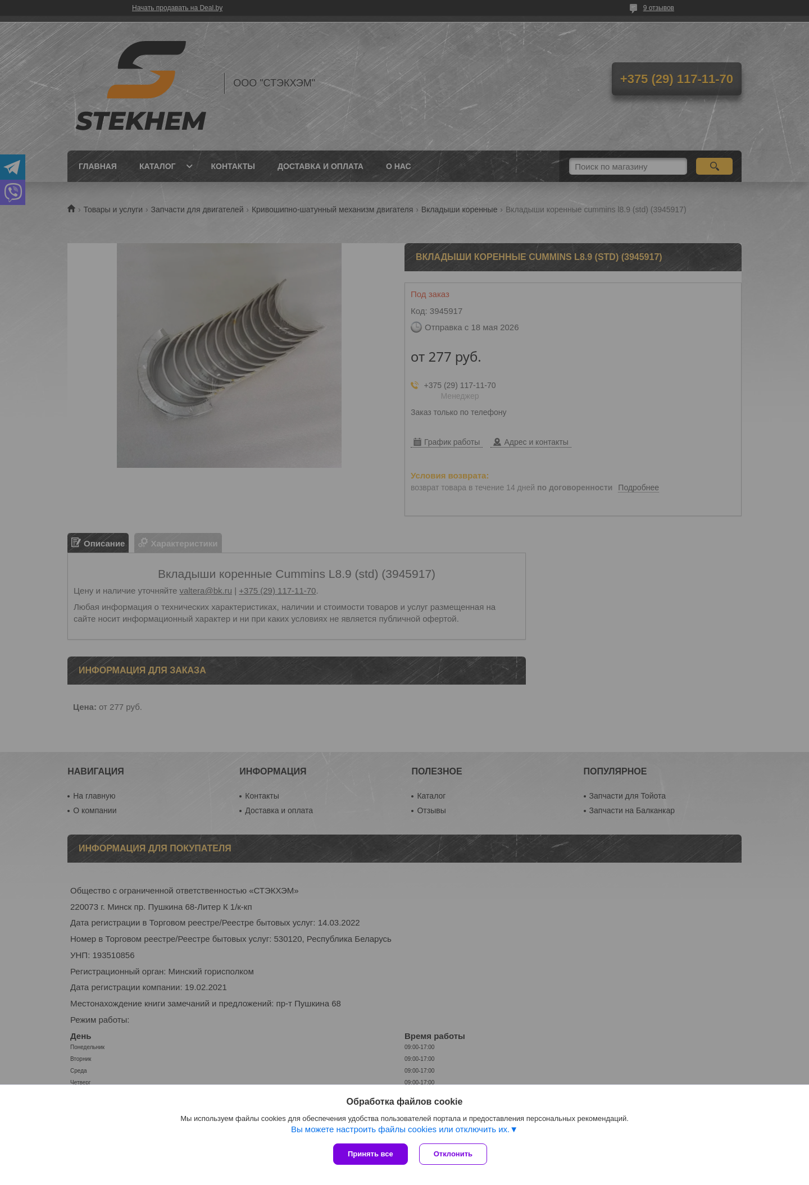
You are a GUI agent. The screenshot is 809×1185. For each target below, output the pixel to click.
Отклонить (453, 1154)
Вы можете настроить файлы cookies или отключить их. (400, 1129)
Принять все (370, 1154)
